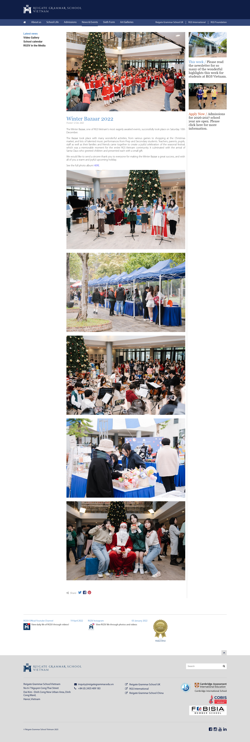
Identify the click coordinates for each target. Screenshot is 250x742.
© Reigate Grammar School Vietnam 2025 (40, 730)
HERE (96, 165)
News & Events (90, 22)
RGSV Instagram (96, 621)
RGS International (197, 22)
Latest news (30, 33)
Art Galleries (126, 22)
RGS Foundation (219, 22)
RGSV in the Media (34, 45)
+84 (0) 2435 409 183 (87, 688)
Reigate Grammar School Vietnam (41, 684)
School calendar (33, 41)
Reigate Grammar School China (146, 693)
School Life (52, 22)
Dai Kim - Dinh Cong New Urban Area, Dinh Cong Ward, (47, 694)
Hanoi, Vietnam (31, 699)
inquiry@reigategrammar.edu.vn (94, 684)
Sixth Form (109, 22)
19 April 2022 (76, 621)
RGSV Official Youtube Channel (38, 621)
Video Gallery (31, 37)
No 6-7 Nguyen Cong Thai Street (41, 688)
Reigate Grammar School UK (169, 22)
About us (36, 22)
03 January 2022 (139, 621)
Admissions (70, 22)
